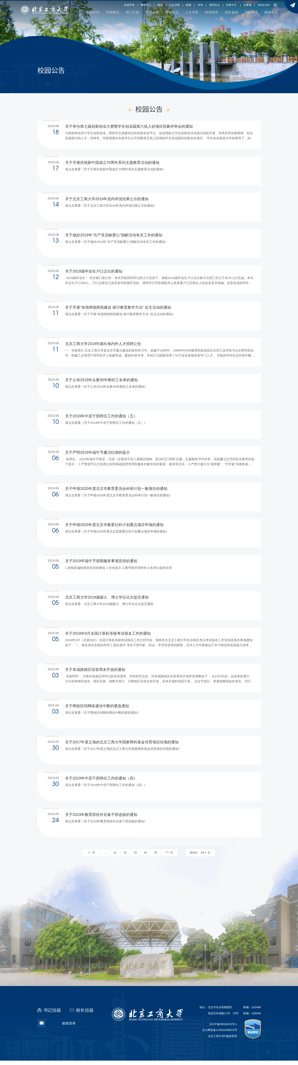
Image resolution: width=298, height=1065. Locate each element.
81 (115, 857)
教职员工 (146, 4)
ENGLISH (264, 4)
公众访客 (174, 4)
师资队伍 (172, 12)
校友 (160, 4)
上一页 (91, 857)
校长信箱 (84, 1014)
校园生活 (271, 12)
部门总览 (132, 12)
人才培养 (191, 12)
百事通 (248, 4)
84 (145, 857)
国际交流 (251, 12)
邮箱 (188, 4)
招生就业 (231, 12)
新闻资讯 (92, 12)
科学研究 (211, 12)
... (105, 857)
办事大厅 (231, 4)
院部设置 (152, 12)
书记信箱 (52, 1014)
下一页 (169, 857)
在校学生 (129, 4)
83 (135, 857)
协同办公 (214, 4)
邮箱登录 (57, 1027)
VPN (200, 4)
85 (155, 857)
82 (125, 857)
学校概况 (112, 12)
